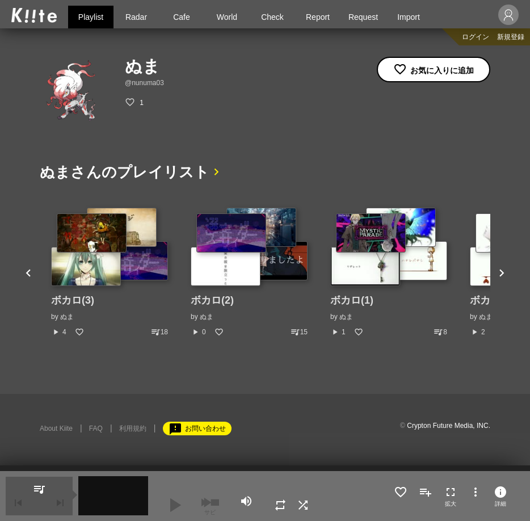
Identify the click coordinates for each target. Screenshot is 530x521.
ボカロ (485, 300)
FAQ (96, 428)
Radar (136, 17)
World (227, 17)
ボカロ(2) (212, 300)
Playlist (90, 17)
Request (363, 17)
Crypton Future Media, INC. (448, 426)
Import (408, 17)
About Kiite (56, 428)
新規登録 (510, 37)
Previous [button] (28, 272)
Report (318, 17)
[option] (109, 272)
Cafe (181, 17)
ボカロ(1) (351, 300)
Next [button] (501, 272)
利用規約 (132, 428)
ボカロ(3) (72, 300)
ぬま (67, 317)
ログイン (475, 37)
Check (272, 17)
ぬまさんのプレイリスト (124, 171)
